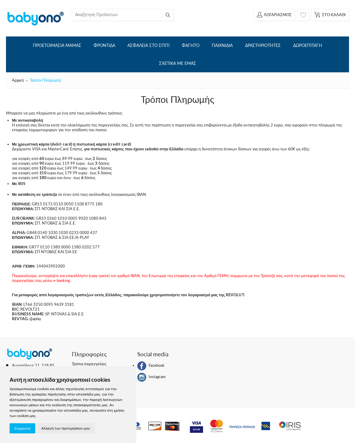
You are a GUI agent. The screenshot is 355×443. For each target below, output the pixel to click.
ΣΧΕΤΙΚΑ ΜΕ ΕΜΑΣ (177, 63)
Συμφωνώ (22, 428)
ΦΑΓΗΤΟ (190, 45)
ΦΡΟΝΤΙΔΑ (104, 45)
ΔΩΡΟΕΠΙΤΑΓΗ (307, 45)
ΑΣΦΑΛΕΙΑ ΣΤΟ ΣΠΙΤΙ (148, 45)
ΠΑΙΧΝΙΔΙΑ (222, 45)
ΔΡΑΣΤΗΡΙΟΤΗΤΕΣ (263, 45)
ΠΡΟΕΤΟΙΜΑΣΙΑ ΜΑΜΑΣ (57, 45)
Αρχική (18, 80)
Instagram (151, 377)
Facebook (150, 365)
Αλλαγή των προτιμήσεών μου (65, 428)
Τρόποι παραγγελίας (89, 363)
